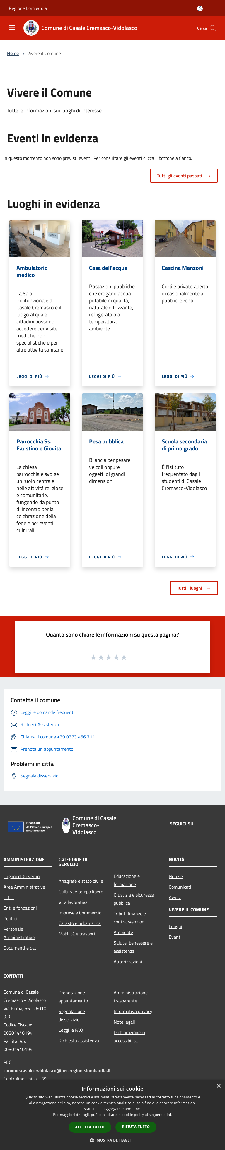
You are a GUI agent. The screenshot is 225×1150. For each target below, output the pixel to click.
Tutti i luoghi (194, 588)
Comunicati (180, 886)
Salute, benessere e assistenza (133, 946)
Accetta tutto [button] (90, 1127)
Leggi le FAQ (71, 1030)
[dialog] (112, 1115)
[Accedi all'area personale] (200, 9)
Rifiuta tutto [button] (136, 1126)
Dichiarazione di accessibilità (129, 1036)
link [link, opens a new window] (169, 1114)
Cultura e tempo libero (81, 891)
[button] (112, 1140)
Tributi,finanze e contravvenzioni (130, 917)
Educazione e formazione (127, 880)
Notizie (176, 876)
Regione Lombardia (28, 8)
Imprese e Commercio (80, 912)
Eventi (175, 936)
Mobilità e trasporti (78, 933)
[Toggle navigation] (11, 27)
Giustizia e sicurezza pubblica (134, 898)
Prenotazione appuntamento (73, 996)
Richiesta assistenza (79, 1040)
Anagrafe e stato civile (81, 881)
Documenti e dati (21, 947)
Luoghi (175, 926)
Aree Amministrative (24, 886)
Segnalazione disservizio (72, 1015)
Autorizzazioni (128, 961)
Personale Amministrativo (19, 933)
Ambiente (123, 932)
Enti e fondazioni (20, 907)
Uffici (9, 897)
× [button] (218, 1086)
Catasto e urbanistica (80, 923)
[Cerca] (212, 28)
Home (13, 53)
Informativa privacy (133, 1011)
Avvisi (175, 897)
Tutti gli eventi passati (184, 175)
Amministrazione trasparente (131, 996)
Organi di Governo (22, 876)
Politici (10, 918)
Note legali (124, 1021)
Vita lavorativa (73, 902)
